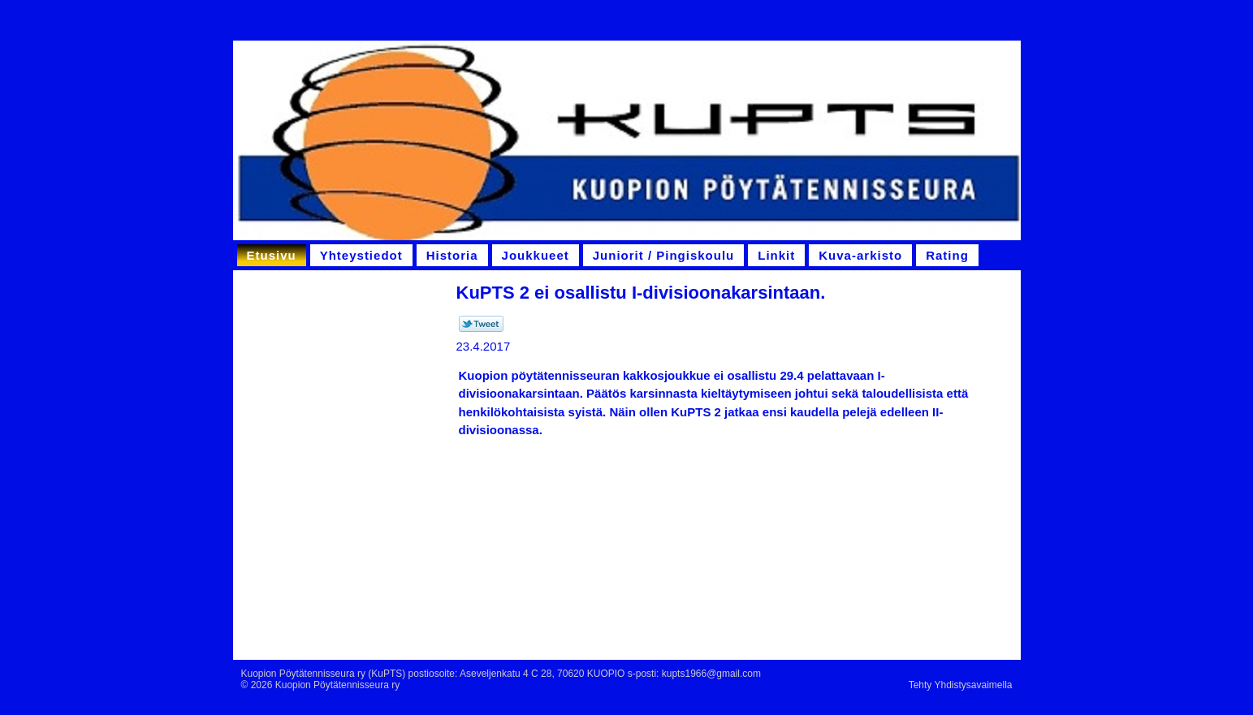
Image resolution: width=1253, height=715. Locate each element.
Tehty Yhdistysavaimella (961, 685)
